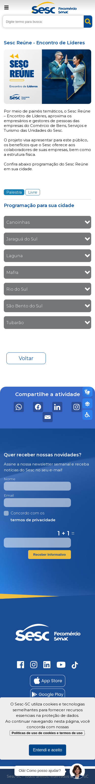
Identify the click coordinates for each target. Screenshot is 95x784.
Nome (9, 479)
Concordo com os (29, 516)
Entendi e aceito (47, 750)
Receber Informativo (49, 554)
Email (9, 495)
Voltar (26, 358)
